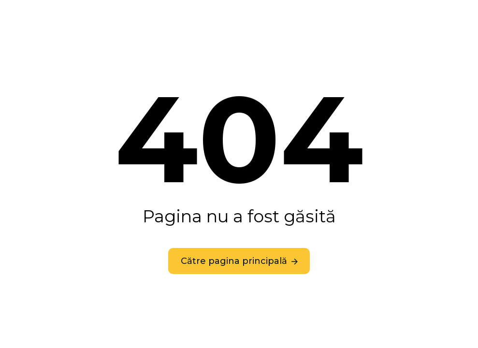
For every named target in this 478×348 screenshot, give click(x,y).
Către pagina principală (234, 261)
